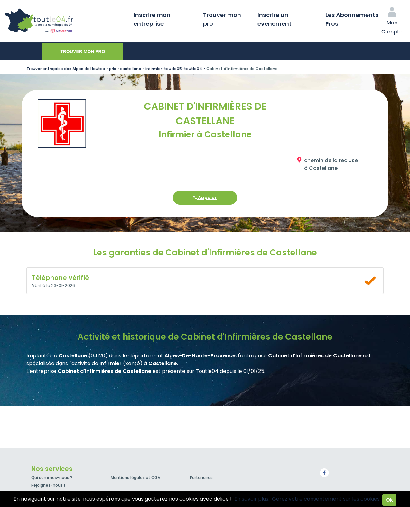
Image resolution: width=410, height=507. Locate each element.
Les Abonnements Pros (351, 19)
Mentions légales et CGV (135, 477)
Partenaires (201, 477)
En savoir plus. (251, 498)
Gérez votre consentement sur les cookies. (326, 498)
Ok (389, 499)
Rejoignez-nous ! (48, 485)
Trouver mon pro (222, 19)
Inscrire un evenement (274, 19)
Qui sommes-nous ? (51, 477)
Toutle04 (64, 21)
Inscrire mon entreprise (152, 19)
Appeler (205, 197)
